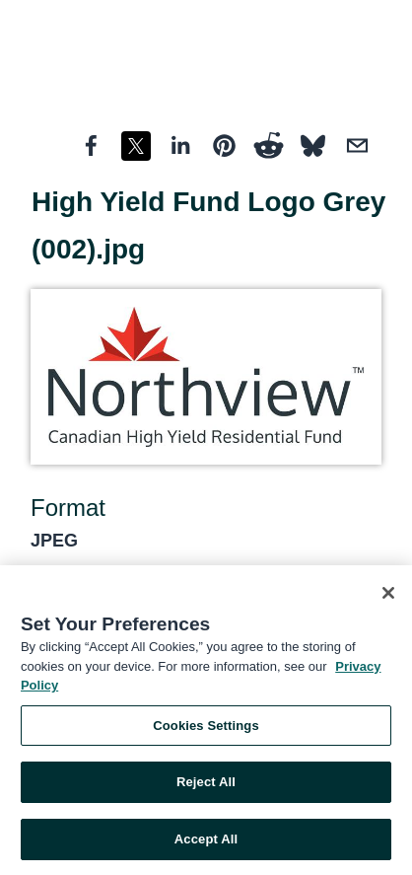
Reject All (206, 784)
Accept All (206, 842)
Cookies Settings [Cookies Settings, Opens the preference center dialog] (206, 728)
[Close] (388, 596)
